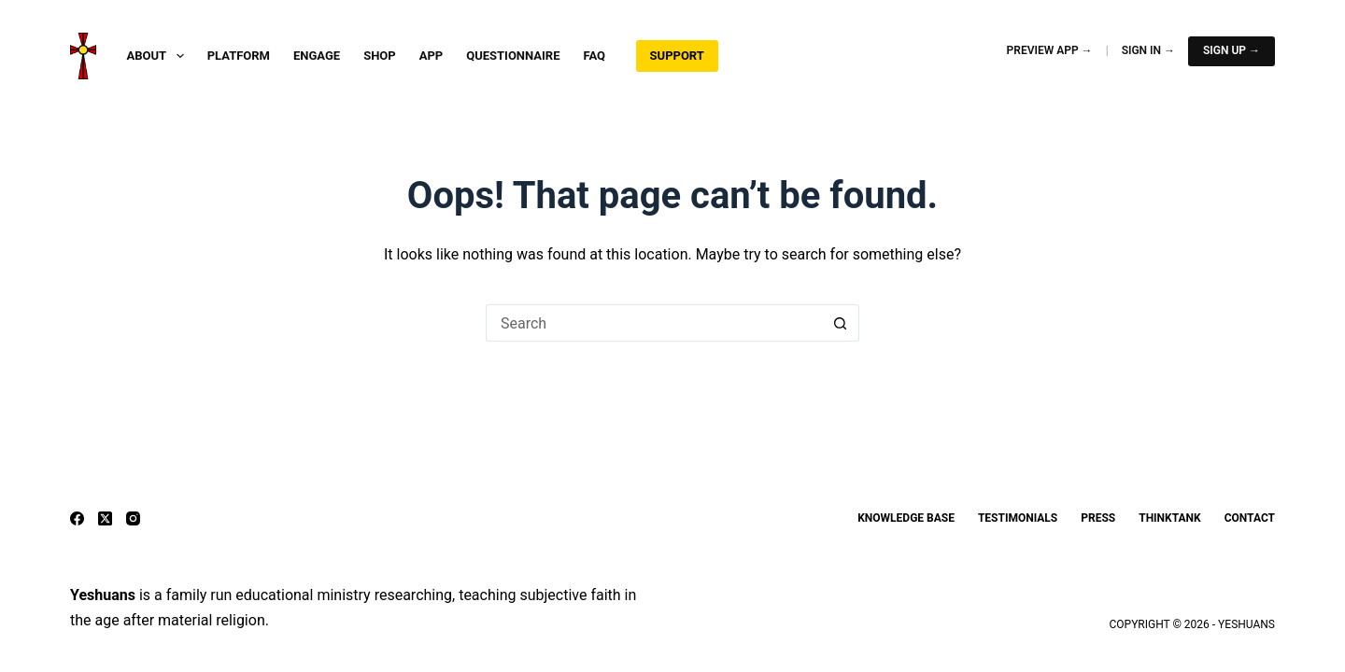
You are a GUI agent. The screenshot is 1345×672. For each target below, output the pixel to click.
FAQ (595, 56)
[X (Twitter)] (105, 518)
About (158, 56)
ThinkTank (1169, 518)
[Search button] (840, 323)
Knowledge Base (906, 518)
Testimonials (1017, 518)
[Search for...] (654, 323)
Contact (1250, 518)
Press (1098, 518)
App (431, 56)
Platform (238, 56)
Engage (316, 56)
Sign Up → (1231, 50)
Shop (379, 56)
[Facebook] (77, 518)
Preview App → (1050, 50)
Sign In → (1148, 50)
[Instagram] (133, 518)
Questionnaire (512, 56)
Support (677, 56)
